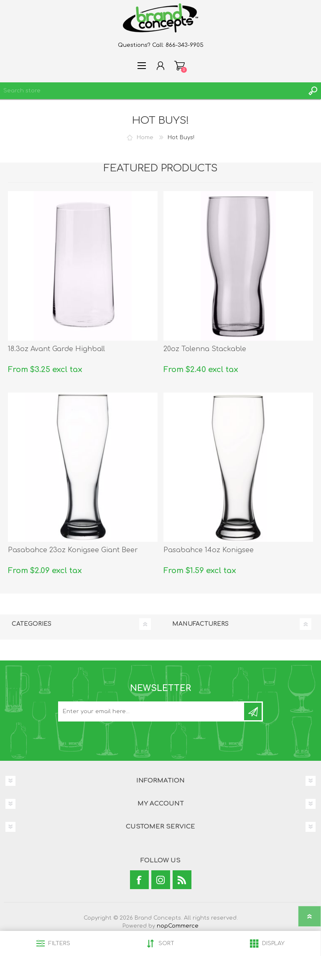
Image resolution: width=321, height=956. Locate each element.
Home (145, 137)
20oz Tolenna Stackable (204, 349)
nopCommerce (178, 926)
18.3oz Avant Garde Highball (56, 349)
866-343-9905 (185, 45)
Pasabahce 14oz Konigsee (208, 550)
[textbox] (152, 90)
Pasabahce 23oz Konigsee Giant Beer (73, 550)
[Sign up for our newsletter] (151, 711)
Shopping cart (179, 65)
